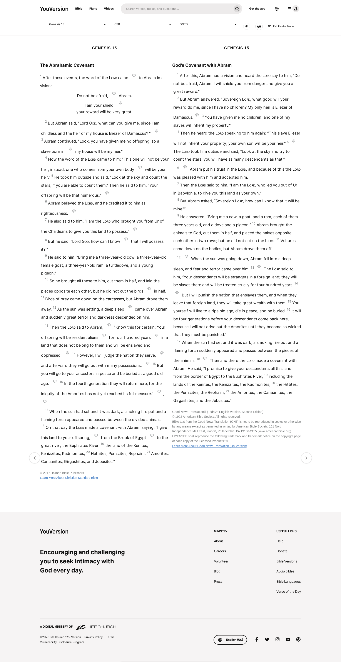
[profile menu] (292, 8)
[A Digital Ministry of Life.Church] (170, 624)
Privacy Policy (93, 637)
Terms (110, 637)
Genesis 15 (78, 24)
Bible (78, 8)
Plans (93, 8)
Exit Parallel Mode (281, 26)
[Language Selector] (276, 8)
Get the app (257, 8)
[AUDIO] (246, 26)
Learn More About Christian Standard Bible (69, 477)
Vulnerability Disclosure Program (62, 642)
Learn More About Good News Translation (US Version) (209, 446)
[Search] (176, 8)
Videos (109, 8)
